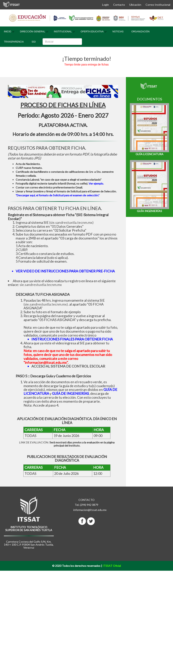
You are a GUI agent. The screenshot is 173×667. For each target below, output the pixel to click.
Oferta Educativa (92, 31)
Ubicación (135, 4)
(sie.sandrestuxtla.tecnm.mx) (71, 222)
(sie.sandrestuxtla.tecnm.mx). (46, 304)
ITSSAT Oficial (112, 565)
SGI (34, 41)
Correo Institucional (158, 4)
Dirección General (32, 31)
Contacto (119, 4)
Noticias (118, 31)
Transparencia (14, 41)
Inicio (7, 31)
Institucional (63, 31)
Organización (140, 31)
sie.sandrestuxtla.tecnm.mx (41, 284)
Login (105, 4)
